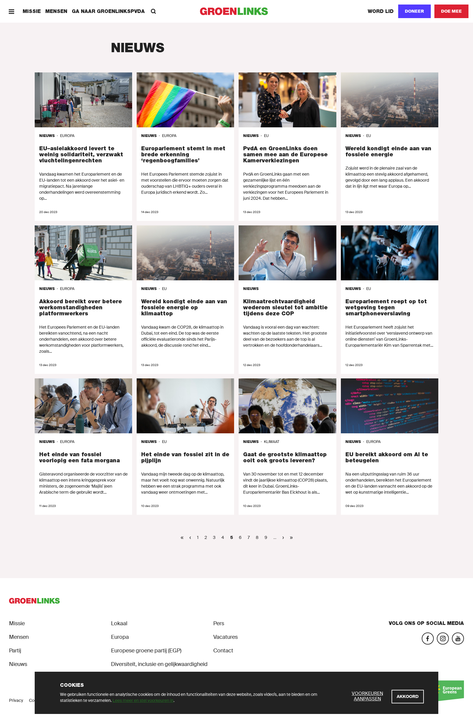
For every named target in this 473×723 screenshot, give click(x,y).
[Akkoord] (408, 696)
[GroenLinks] (236, 11)
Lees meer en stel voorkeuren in (143, 700)
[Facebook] (428, 638)
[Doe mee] (451, 11)
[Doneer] (414, 11)
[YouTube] (458, 638)
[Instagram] (443, 638)
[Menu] (11, 11)
